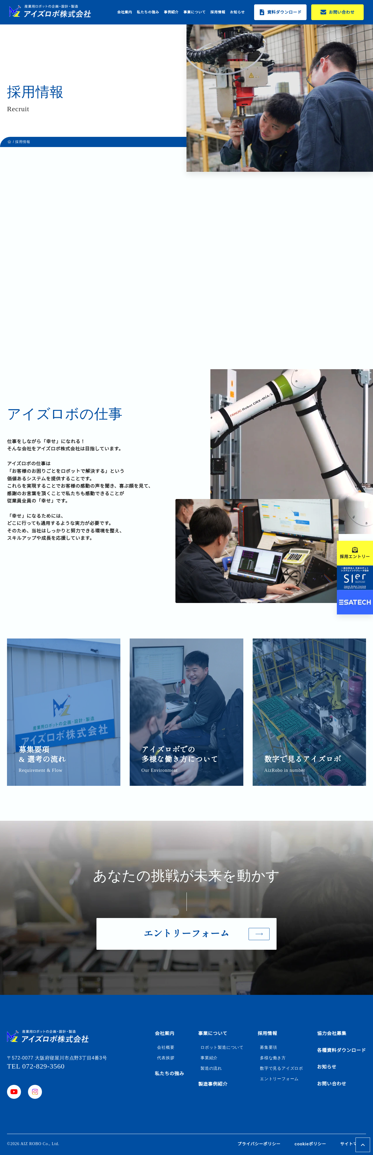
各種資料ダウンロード (341, 1050)
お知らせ (237, 12)
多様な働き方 (273, 1057)
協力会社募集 (331, 1033)
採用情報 (217, 12)
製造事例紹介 (213, 1084)
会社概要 (165, 1047)
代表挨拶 (165, 1057)
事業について (194, 12)
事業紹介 (209, 1057)
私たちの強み (148, 12)
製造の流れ (211, 1068)
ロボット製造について (222, 1047)
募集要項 (268, 1047)
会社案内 (124, 12)
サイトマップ (353, 1144)
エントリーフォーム (279, 1078)
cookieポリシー (310, 1144)
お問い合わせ (331, 1083)
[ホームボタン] (50, 11)
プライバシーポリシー (259, 1144)
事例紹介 (171, 12)
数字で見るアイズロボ (281, 1068)
